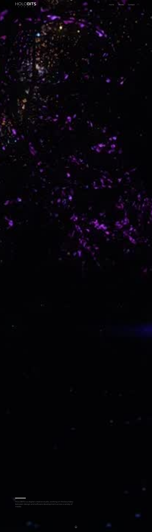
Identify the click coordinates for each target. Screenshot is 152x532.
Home (111, 5)
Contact (131, 5)
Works (121, 5)
